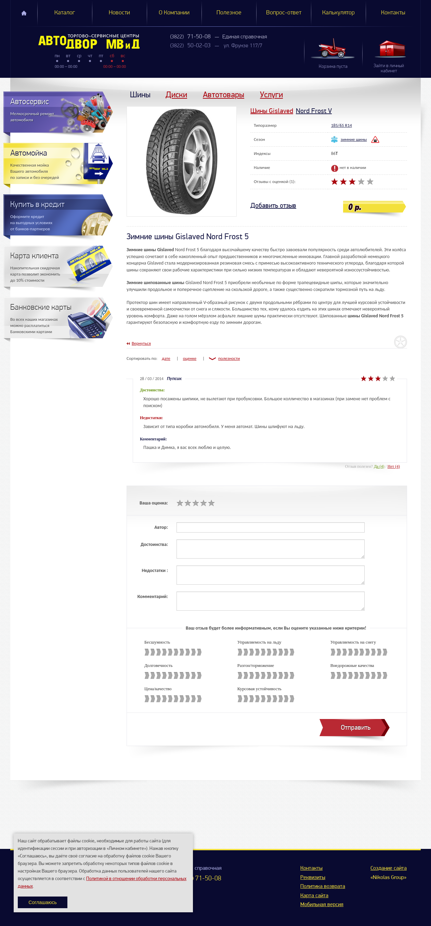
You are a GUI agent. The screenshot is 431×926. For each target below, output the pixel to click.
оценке (190, 358)
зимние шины (354, 139)
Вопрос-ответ (283, 13)
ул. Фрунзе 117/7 (243, 46)
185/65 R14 (341, 125)
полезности (229, 358)
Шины (140, 94)
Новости (119, 13)
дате (166, 358)
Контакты (393, 13)
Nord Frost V (314, 111)
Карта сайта (314, 896)
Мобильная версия (321, 904)
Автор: (161, 527)
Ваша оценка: (154, 503)
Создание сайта (388, 868)
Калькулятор (338, 13)
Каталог (64, 13)
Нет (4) (394, 466)
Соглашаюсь (42, 902)
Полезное (229, 13)
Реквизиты (312, 877)
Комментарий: (153, 596)
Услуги (271, 94)
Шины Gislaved (271, 111)
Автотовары (223, 94)
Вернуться (141, 343)
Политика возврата (322, 886)
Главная (24, 13)
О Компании (174, 13)
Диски (176, 94)
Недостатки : (155, 570)
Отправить (355, 727)
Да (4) (379, 466)
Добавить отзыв (273, 205)
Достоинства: (154, 544)
